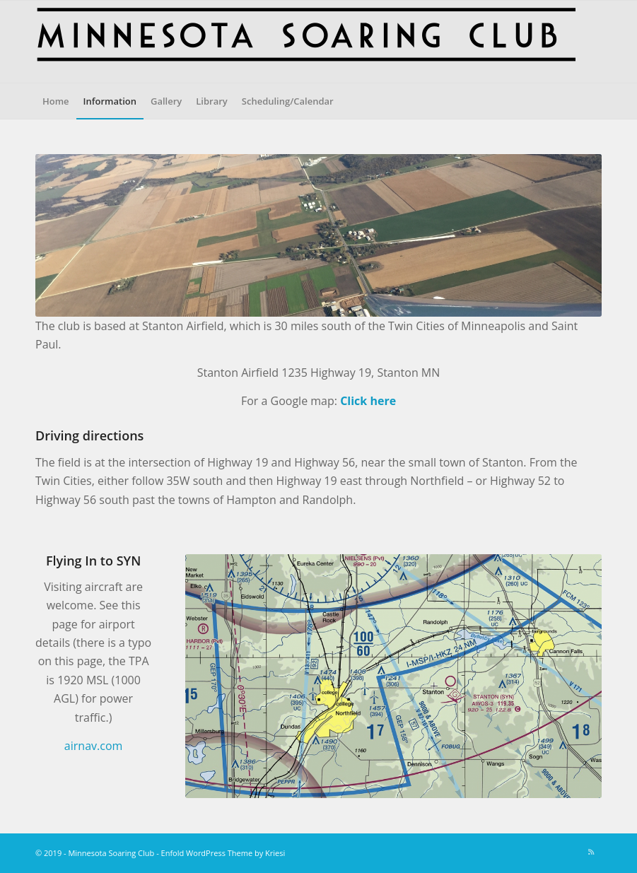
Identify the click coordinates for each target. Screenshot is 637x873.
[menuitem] (55, 101)
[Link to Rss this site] (591, 851)
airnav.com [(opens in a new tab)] (93, 746)
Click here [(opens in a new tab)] (368, 401)
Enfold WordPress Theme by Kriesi (223, 853)
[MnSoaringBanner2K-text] (305, 42)
